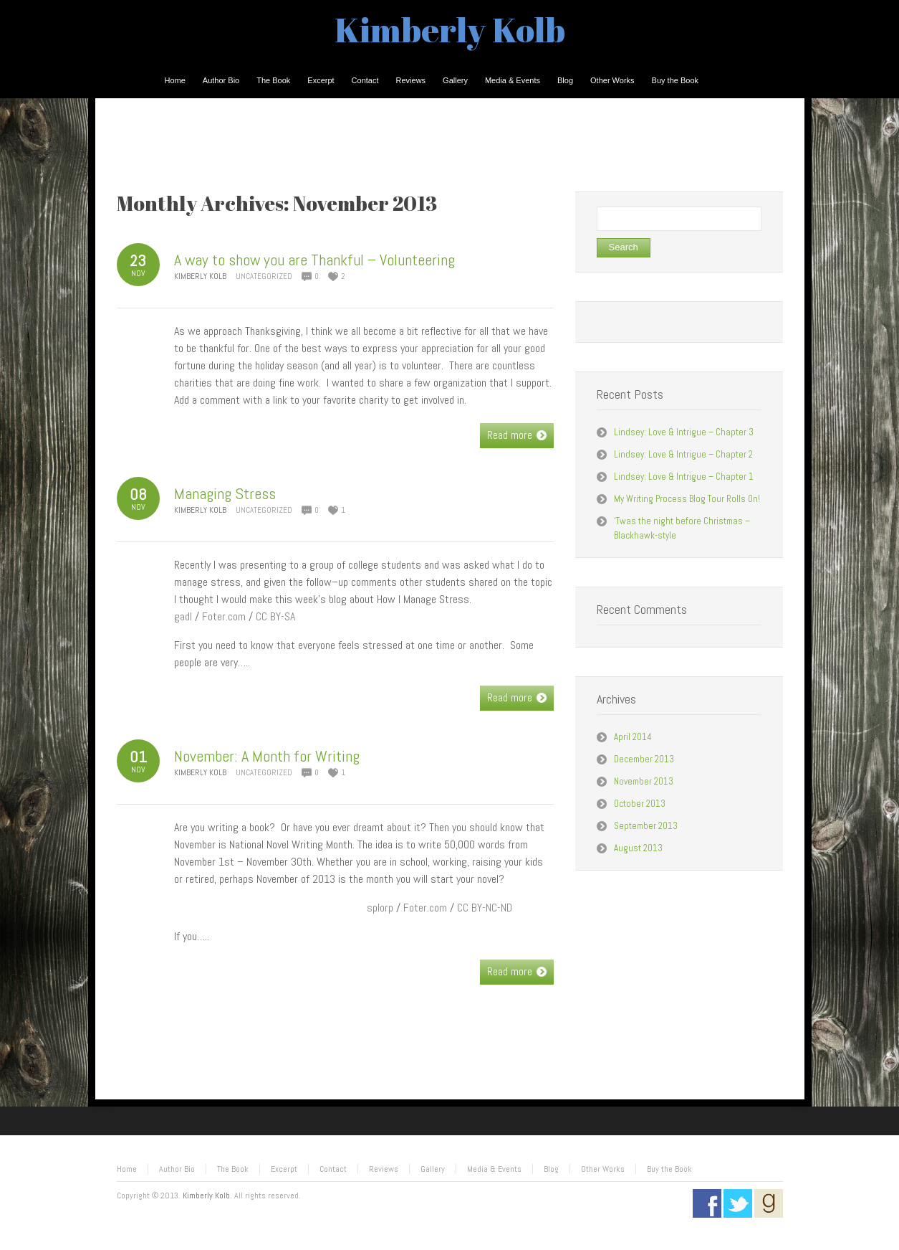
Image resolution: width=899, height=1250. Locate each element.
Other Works (603, 1169)
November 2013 (643, 781)
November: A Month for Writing (267, 756)
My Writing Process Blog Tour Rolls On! (687, 499)
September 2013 (646, 826)
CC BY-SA (275, 616)
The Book (233, 1169)
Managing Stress (225, 493)
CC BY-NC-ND (484, 907)
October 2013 (639, 803)
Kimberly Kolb (450, 29)
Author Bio (177, 1169)
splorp (380, 907)
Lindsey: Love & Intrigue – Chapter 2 (683, 454)
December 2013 (644, 759)
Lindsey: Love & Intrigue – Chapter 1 (684, 476)
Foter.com (224, 616)
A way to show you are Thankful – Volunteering (314, 260)
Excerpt (284, 1169)
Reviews (383, 1169)
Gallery (432, 1169)
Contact (333, 1169)
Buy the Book (669, 1169)
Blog (551, 1169)
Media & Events (494, 1169)
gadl (183, 616)
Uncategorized (264, 276)
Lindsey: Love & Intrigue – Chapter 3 (684, 432)
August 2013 (638, 848)
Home (127, 1169)
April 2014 (633, 737)
